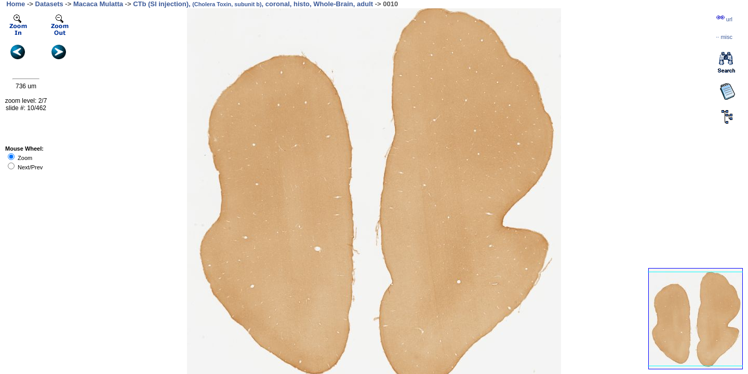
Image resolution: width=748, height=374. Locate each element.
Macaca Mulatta (98, 4)
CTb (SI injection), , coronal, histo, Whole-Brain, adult (253, 4)
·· (724, 37)
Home (15, 4)
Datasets (49, 4)
